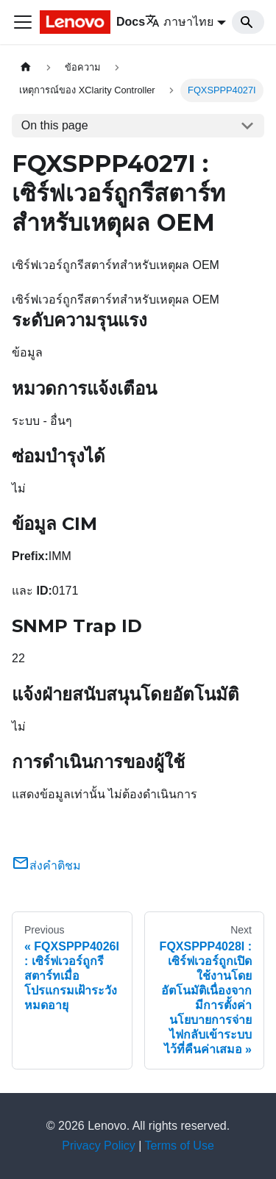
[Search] (248, 22)
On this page (54, 125)
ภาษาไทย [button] (179, 21)
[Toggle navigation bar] (23, 22)
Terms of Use (179, 1145)
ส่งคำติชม (46, 865)
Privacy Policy (98, 1145)
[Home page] (26, 67)
